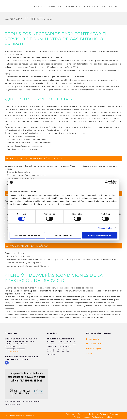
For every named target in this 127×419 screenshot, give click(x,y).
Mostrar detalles (105, 228)
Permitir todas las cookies (99, 235)
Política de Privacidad (109, 414)
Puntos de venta (12, 351)
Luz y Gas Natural (93, 344)
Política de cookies (82, 417)
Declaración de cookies (102, 417)
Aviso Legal (71, 414)
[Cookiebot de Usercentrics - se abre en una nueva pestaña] (106, 182)
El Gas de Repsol (93, 349)
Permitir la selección (63, 235)
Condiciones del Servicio (88, 414)
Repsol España (92, 339)
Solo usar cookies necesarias (27, 235)
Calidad (89, 353)
